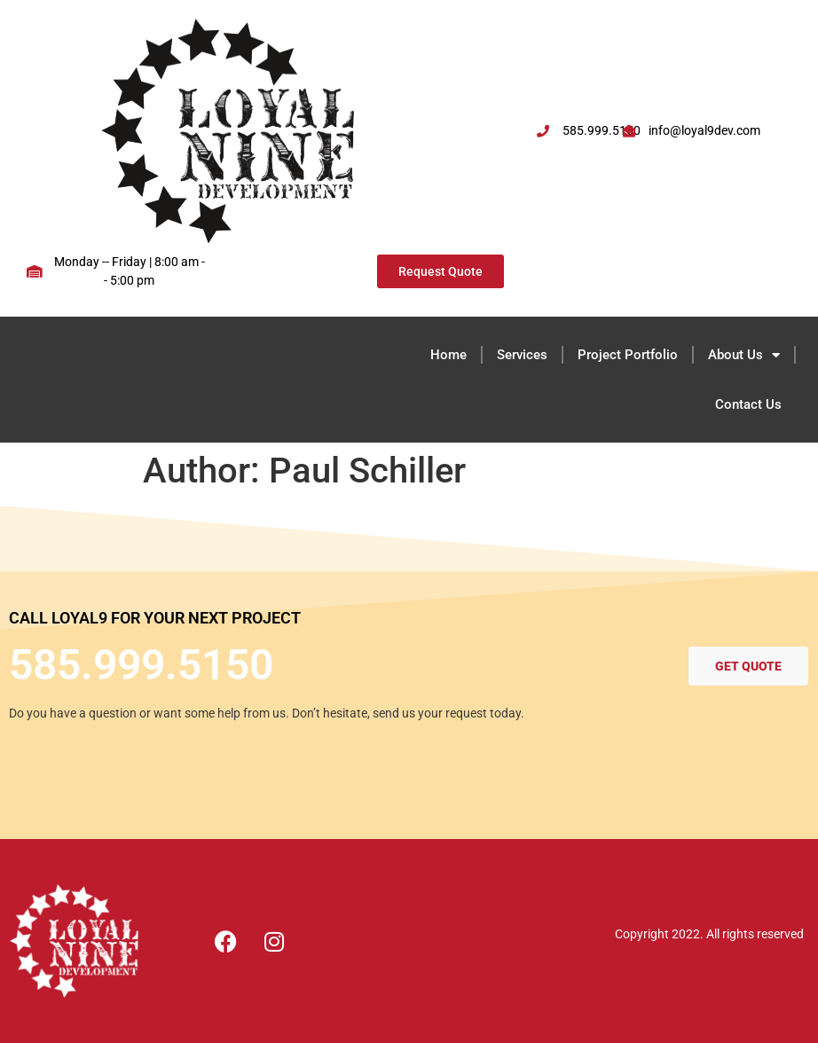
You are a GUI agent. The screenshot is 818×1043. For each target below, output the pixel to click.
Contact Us (748, 404)
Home (448, 355)
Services (522, 355)
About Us (744, 355)
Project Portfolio (628, 355)
